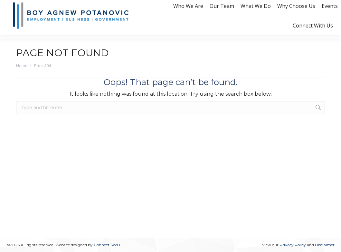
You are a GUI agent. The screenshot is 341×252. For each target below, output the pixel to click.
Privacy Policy (292, 244)
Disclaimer (325, 244)
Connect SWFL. (108, 244)
